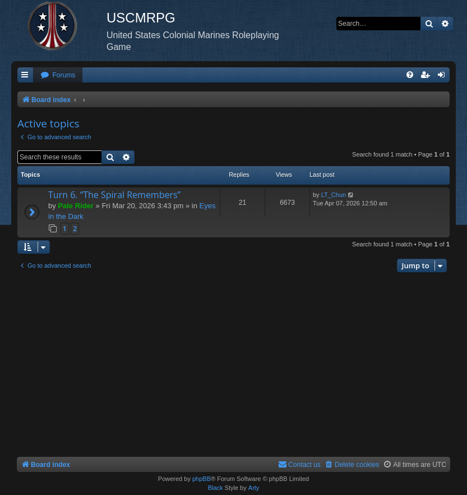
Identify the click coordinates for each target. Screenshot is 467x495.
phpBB (201, 478)
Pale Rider (76, 205)
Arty (254, 487)
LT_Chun (333, 194)
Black (215, 487)
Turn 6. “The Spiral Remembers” (114, 195)
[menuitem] (58, 75)
